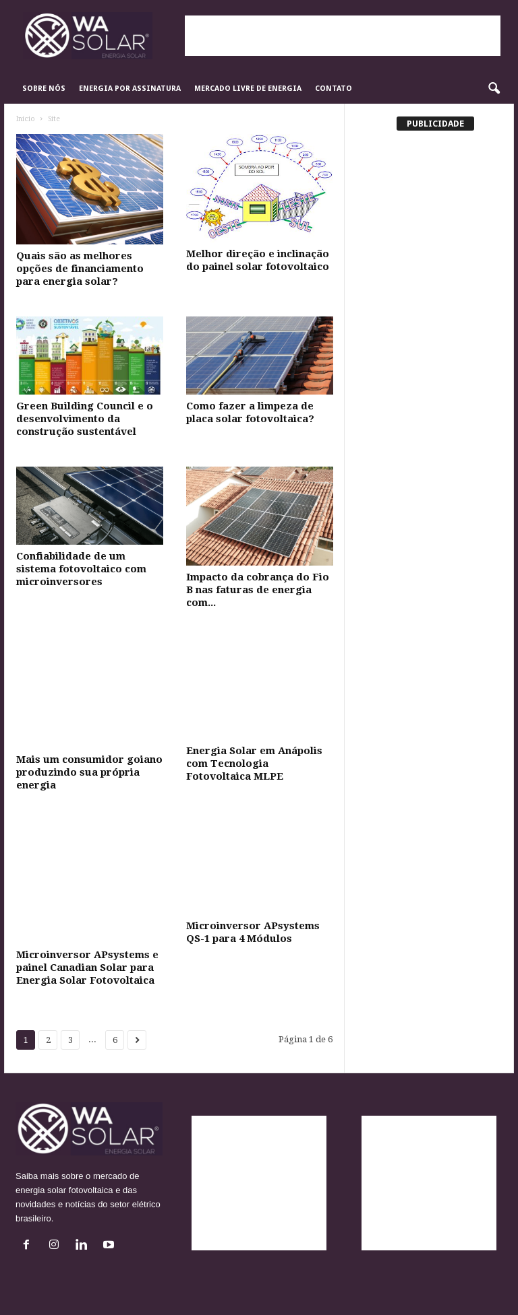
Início (25, 119)
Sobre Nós (43, 88)
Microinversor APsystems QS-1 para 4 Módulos (253, 932)
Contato (333, 88)
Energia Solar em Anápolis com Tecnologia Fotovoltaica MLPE (254, 763)
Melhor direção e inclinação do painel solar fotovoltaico (257, 260)
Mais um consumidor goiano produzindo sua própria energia (89, 772)
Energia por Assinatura (130, 88)
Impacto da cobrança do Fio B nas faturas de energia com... (257, 590)
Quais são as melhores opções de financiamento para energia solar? (80, 269)
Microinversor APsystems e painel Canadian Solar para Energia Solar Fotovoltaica (87, 967)
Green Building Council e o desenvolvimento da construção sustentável (84, 419)
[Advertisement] (342, 35)
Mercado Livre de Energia (247, 88)
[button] (494, 89)
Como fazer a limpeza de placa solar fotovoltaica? (250, 412)
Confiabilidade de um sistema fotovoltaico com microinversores (81, 569)
